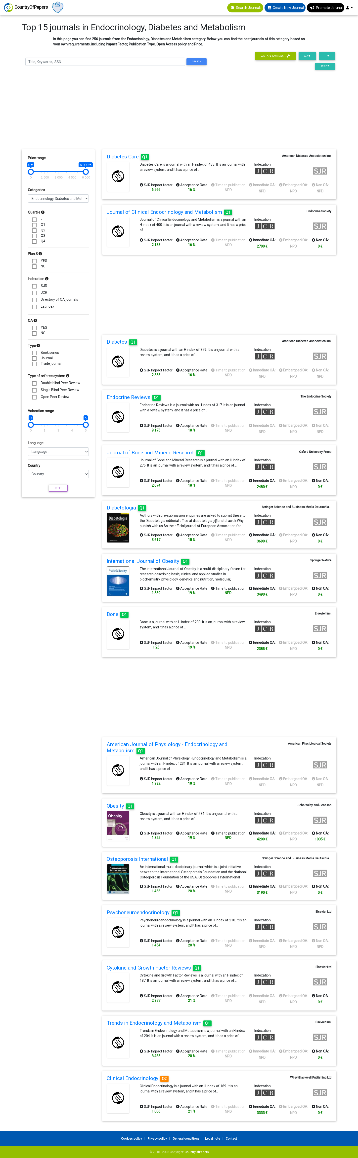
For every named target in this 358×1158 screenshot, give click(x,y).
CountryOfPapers (197, 1152)
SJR (44, 286)
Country (34, 466)
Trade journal (51, 363)
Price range (37, 158)
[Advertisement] (179, 111)
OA (32, 321)
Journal (47, 358)
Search (196, 61)
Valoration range (41, 411)
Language (36, 443)
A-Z (307, 56)
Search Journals (249, 8)
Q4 (43, 241)
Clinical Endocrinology (138, 1078)
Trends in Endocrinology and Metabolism (159, 1023)
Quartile (36, 212)
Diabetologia (126, 508)
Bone (118, 614)
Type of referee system (48, 376)
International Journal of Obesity (148, 561)
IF (327, 56)
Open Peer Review (55, 397)
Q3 (43, 236)
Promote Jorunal (329, 8)
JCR (44, 292)
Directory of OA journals (59, 299)
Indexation (38, 279)
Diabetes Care (128, 157)
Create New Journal (288, 8)
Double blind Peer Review (60, 383)
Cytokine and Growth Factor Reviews (154, 968)
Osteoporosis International (142, 859)
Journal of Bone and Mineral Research (156, 453)
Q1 (43, 225)
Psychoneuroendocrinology (143, 912)
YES (44, 261)
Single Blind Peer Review (60, 390)
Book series (50, 353)
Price (324, 66)
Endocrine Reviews (134, 397)
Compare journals (275, 56)
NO (43, 266)
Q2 (43, 230)
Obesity (120, 806)
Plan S (35, 254)
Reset (58, 488)
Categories (36, 190)
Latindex (47, 306)
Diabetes (122, 342)
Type (34, 346)
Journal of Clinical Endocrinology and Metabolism (169, 212)
